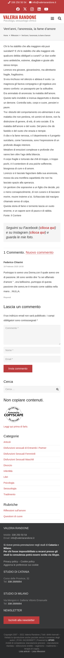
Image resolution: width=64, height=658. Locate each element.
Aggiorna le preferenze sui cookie (21, 565)
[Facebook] (17, 9)
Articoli (7, 442)
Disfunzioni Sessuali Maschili (19, 459)
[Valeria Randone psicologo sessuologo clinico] (19, 18)
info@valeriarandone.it (22, 538)
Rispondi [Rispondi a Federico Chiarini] (7, 297)
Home (6, 35)
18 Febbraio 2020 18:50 (14, 266)
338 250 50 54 (19, 534)
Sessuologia (10, 488)
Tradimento (9, 494)
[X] (24, 9)
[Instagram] (32, 9)
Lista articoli (24, 651)
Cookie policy (28, 561)
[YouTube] (46, 9)
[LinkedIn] (39, 9)
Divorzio (8, 465)
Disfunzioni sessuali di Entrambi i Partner (25, 448)
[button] (52, 18)
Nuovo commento (40, 252)
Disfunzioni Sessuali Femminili (19, 453)
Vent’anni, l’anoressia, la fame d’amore (35, 35)
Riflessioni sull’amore (15, 510)
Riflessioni (15, 35)
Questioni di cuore (13, 516)
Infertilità (8, 471)
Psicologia (9, 482)
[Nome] (32, 350)
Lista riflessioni (38, 651)
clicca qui (47, 228)
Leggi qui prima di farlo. (16, 426)
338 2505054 (15, 581)
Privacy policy (11, 561)
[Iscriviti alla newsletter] (21, 620)
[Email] (32, 359)
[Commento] (32, 335)
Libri (6, 477)
